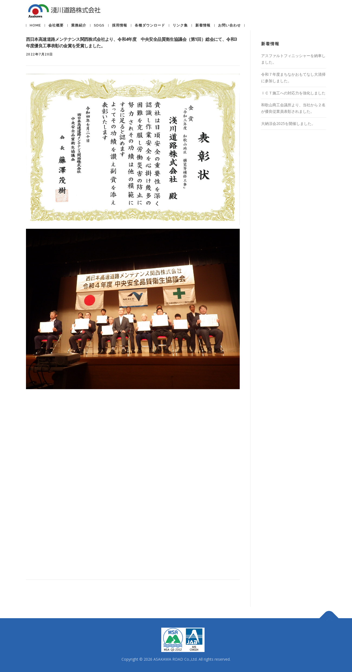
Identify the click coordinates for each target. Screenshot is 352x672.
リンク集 (180, 25)
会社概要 (56, 25)
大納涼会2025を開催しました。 (288, 123)
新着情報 (202, 25)
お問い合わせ (229, 25)
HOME (35, 25)
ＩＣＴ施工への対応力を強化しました (293, 92)
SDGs (99, 25)
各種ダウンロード (150, 25)
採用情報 (119, 25)
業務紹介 (78, 25)
